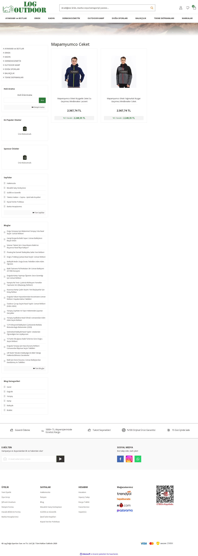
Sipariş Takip (84, 497)
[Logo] (24, 7)
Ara (42, 100)
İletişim (43, 497)
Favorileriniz (84, 507)
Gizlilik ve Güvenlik (48, 512)
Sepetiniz (82, 512)
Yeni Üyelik (6, 492)
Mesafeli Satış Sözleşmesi (51, 507)
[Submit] (60, 459)
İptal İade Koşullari (48, 517)
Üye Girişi (6, 497)
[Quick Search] (20, 100)
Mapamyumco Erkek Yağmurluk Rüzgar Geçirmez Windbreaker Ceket (124, 100)
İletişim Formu (8, 507)
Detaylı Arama (38, 107)
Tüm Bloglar (38, 368)
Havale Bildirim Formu (11, 512)
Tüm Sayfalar (38, 213)
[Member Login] (181, 8)
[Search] (107, 8)
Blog (42, 502)
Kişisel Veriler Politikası (50, 521)
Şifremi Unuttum (8, 502)
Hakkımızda (45, 492)
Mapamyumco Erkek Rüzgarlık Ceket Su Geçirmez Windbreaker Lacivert (74, 100)
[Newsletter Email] (33, 459)
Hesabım (82, 492)
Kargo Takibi (84, 502)
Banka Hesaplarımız (10, 517)
